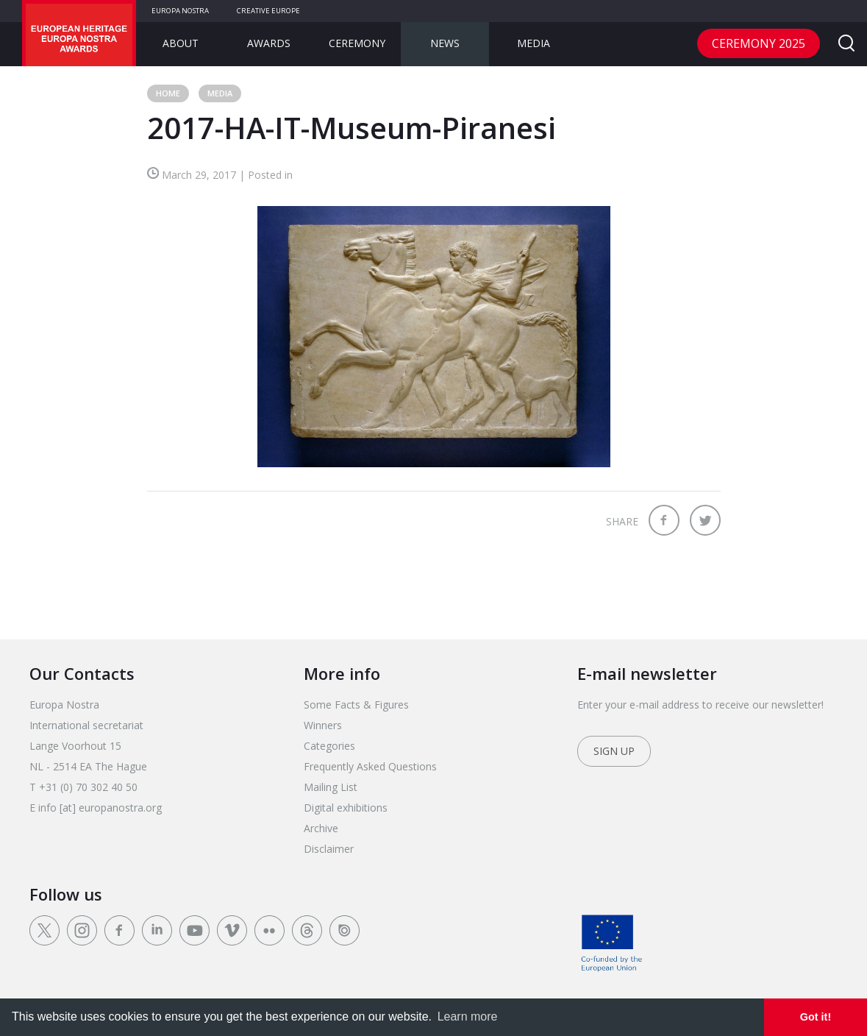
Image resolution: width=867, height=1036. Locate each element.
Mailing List (330, 787)
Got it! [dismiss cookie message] (815, 1017)
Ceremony (357, 43)
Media (533, 43)
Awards (268, 43)
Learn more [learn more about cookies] (468, 1016)
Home (168, 93)
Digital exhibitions (346, 808)
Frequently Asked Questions (370, 766)
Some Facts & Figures (356, 705)
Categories (329, 746)
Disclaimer (329, 849)
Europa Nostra (180, 10)
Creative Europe (268, 10)
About (181, 43)
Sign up (614, 751)
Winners (323, 725)
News (445, 43)
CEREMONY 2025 (758, 43)
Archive (321, 828)
